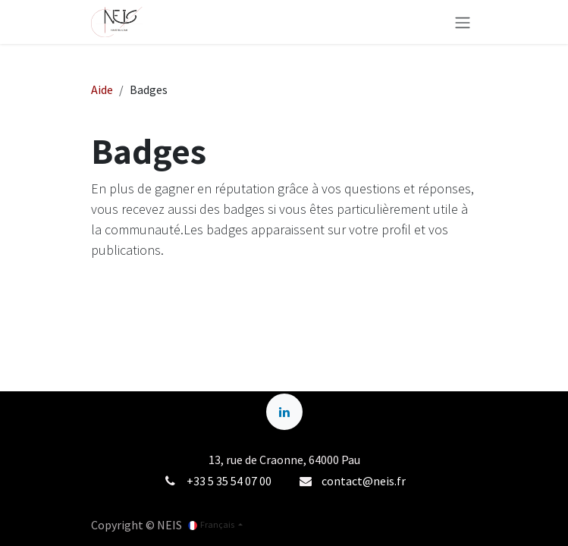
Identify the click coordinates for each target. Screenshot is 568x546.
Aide (102, 89)
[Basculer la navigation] (462, 22)
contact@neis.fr (364, 480)
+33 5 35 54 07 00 (229, 480)
